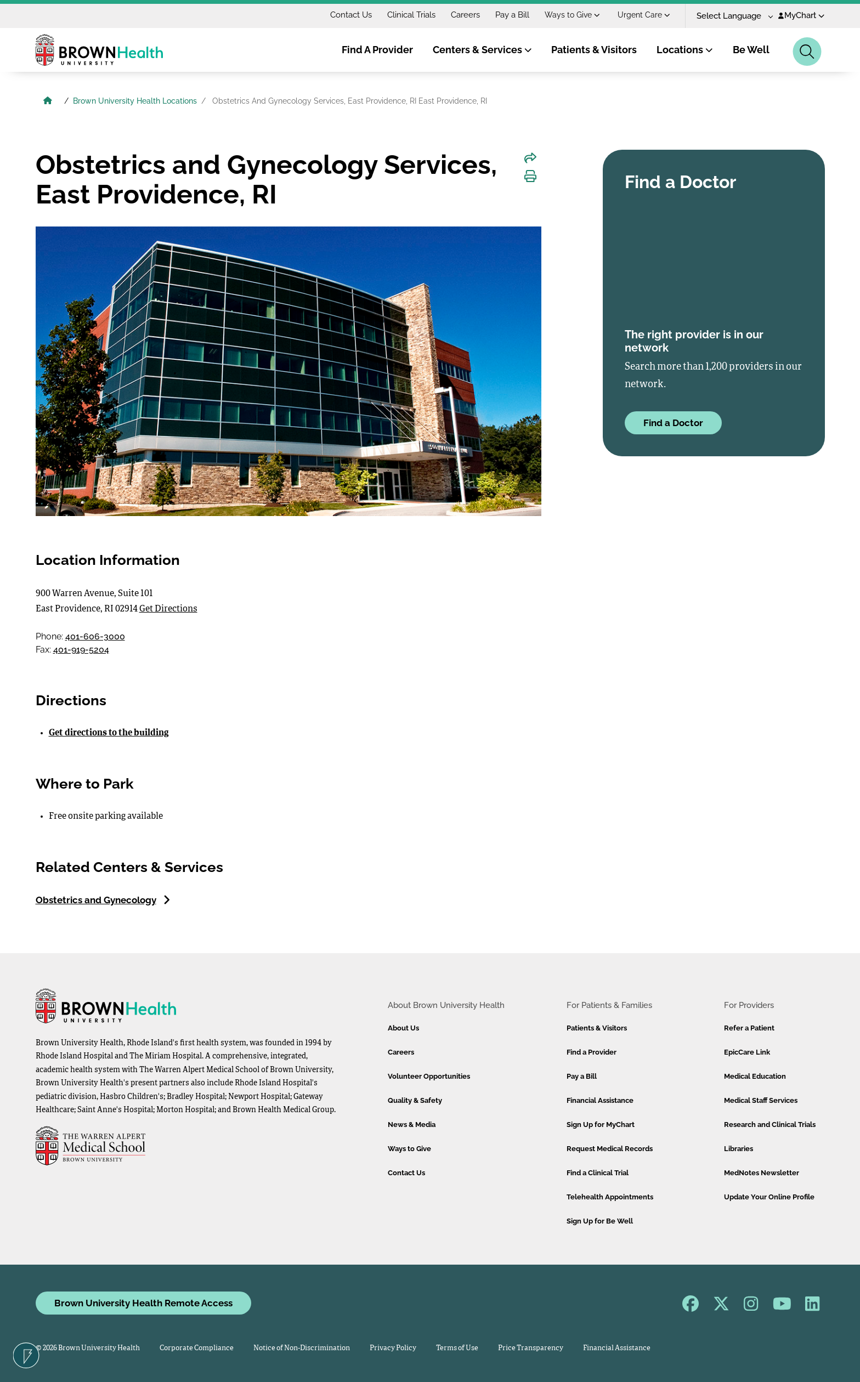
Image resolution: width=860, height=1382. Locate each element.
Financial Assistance (600, 1100)
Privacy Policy (393, 1348)
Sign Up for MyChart (601, 1124)
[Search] (807, 51)
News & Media (411, 1124)
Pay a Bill (512, 15)
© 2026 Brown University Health (88, 1348)
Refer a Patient (749, 1028)
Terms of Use (457, 1348)
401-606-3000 (95, 636)
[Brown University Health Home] (48, 102)
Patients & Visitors (594, 49)
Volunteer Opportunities (429, 1076)
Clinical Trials (411, 15)
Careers (465, 15)
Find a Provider (591, 1052)
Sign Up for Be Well (600, 1221)
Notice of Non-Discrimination (301, 1348)
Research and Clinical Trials (770, 1124)
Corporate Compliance (197, 1348)
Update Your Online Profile (769, 1197)
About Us (403, 1028)
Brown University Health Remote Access (143, 1303)
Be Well (751, 49)
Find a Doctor (673, 422)
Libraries (738, 1149)
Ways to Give (572, 14)
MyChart (801, 15)
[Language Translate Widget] (731, 16)
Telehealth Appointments (610, 1197)
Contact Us (351, 15)
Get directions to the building (109, 733)
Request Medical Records (610, 1149)
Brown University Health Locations (135, 101)
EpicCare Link (747, 1052)
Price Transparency (530, 1348)
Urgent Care (644, 14)
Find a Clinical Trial (598, 1173)
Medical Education (755, 1076)
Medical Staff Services (760, 1100)
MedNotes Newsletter (761, 1173)
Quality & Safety (415, 1100)
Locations (685, 49)
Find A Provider (377, 49)
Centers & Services (482, 49)
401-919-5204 (81, 649)
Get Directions (168, 609)
